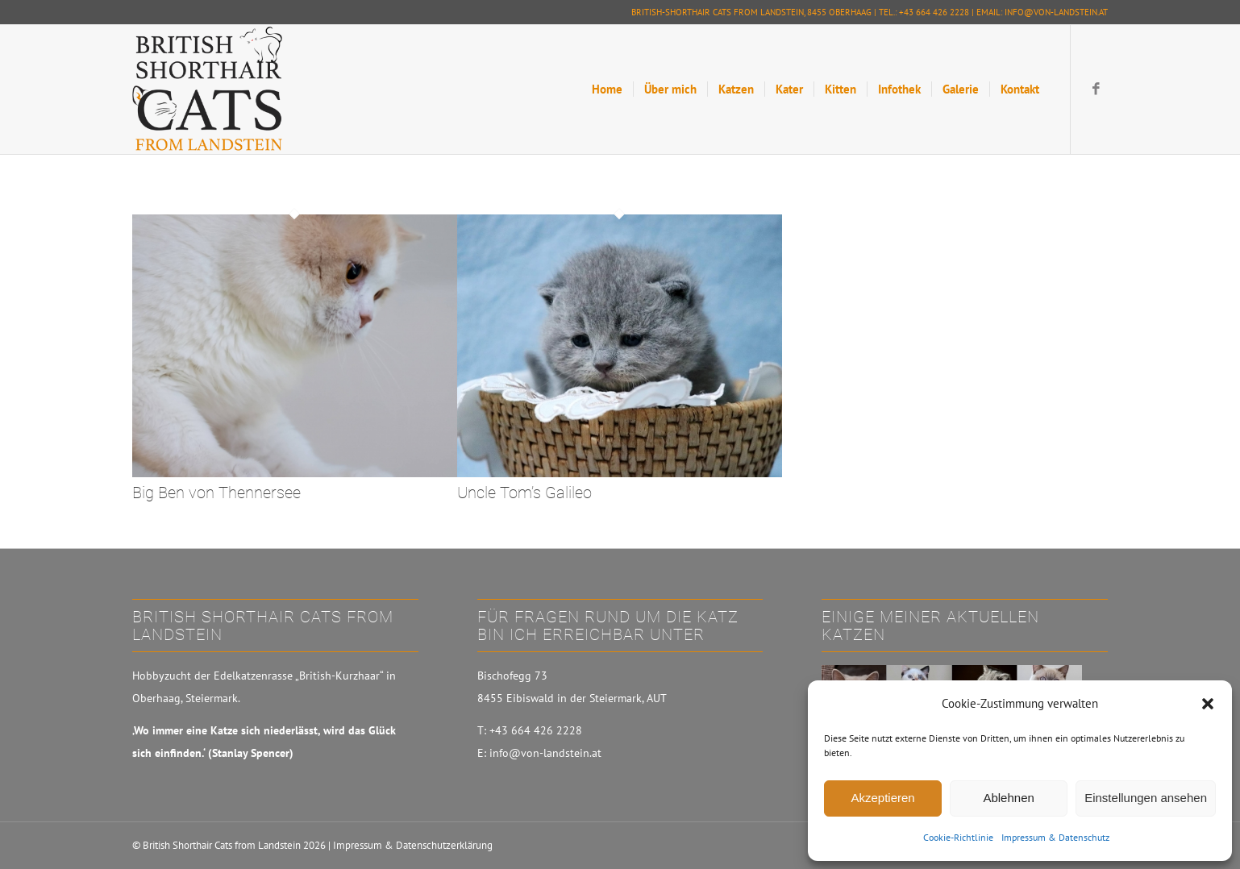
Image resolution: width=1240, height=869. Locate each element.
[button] (1208, 704)
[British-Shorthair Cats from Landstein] (207, 89)
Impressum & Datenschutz (1055, 837)
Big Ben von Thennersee (216, 492)
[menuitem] (607, 89)
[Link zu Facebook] (1096, 89)
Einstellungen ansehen (1145, 798)
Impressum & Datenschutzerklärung (413, 845)
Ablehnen (1008, 798)
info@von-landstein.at (1056, 12)
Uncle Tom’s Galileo (524, 492)
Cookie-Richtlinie (958, 837)
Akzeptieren (882, 798)
